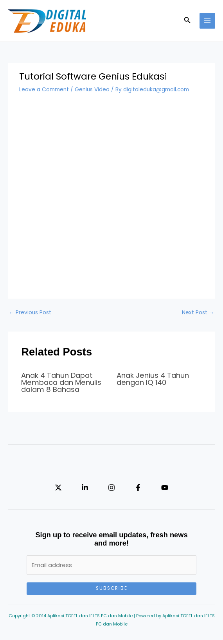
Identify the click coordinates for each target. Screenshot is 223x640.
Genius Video (92, 89)
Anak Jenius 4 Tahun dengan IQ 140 (153, 378)
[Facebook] (138, 487)
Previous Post (30, 312)
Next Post (198, 312)
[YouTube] (164, 487)
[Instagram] (111, 487)
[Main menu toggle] (208, 21)
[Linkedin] (84, 487)
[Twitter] (58, 487)
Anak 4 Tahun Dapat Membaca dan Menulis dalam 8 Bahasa (61, 382)
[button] (187, 20)
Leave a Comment (44, 89)
